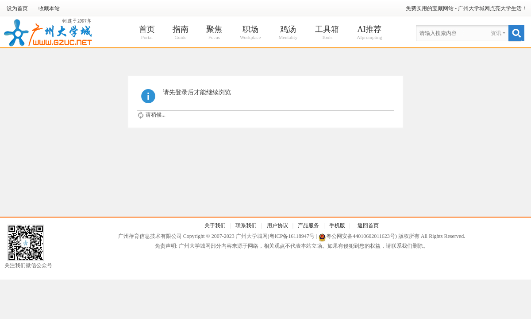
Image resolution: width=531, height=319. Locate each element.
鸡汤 (287, 33)
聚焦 (214, 33)
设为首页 (17, 8)
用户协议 (277, 225)
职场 (250, 33)
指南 (181, 33)
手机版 (337, 225)
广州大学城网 (252, 236)
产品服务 (308, 225)
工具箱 (327, 33)
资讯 (496, 33)
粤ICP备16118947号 (292, 236)
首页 (147, 33)
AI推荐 (369, 33)
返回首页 (368, 225)
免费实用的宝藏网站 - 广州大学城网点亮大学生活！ (466, 8)
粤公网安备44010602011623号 (360, 236)
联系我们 (246, 225)
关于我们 (215, 225)
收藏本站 (49, 8)
